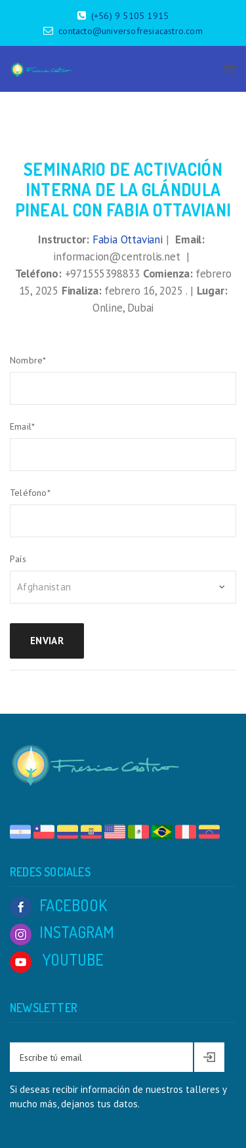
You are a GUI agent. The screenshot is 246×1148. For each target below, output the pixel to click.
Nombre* (28, 360)
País (18, 559)
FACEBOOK (58, 905)
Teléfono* (30, 493)
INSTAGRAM (62, 932)
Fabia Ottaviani (127, 239)
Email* (22, 426)
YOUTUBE (57, 959)
